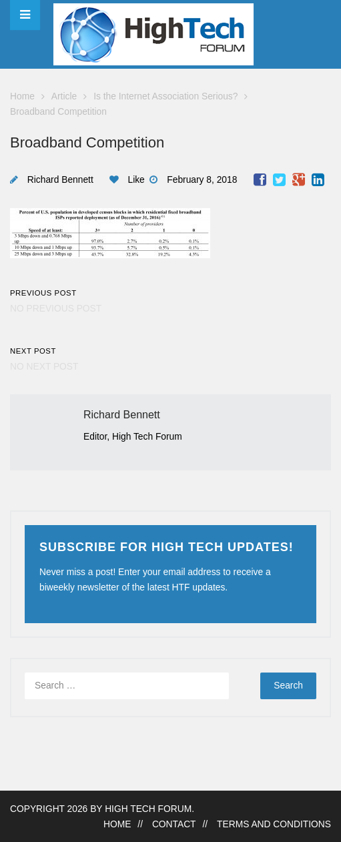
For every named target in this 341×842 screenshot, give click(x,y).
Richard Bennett (60, 180)
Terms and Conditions (274, 824)
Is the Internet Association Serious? (165, 96)
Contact (174, 824)
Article (64, 96)
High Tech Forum (148, 809)
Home (22, 96)
